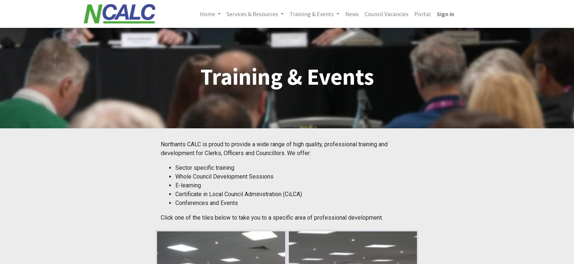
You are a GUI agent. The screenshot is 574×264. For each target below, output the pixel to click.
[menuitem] (352, 14)
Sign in (445, 14)
